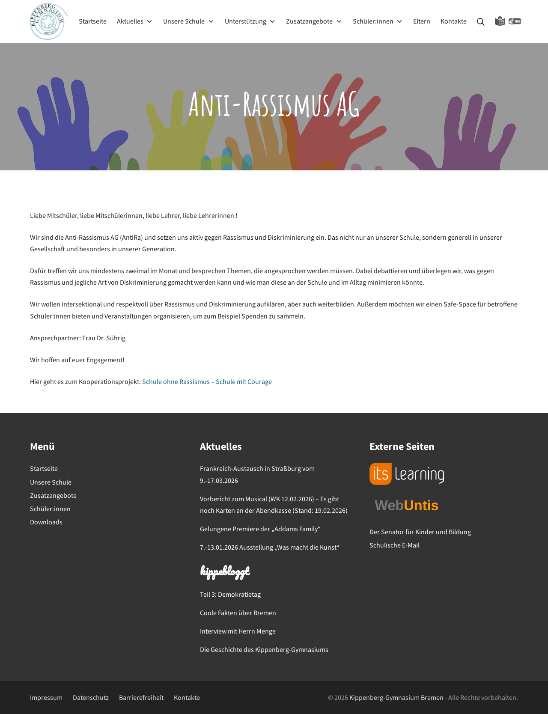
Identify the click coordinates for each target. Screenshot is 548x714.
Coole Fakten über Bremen (238, 612)
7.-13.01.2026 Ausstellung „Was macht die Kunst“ (270, 547)
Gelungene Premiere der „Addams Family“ (260, 528)
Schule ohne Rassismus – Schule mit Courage (207, 381)
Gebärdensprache (515, 21)
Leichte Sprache (500, 21)
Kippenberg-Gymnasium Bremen (396, 697)
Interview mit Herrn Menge (238, 631)
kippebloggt (224, 572)
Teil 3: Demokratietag (230, 594)
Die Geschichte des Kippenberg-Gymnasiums (264, 649)
